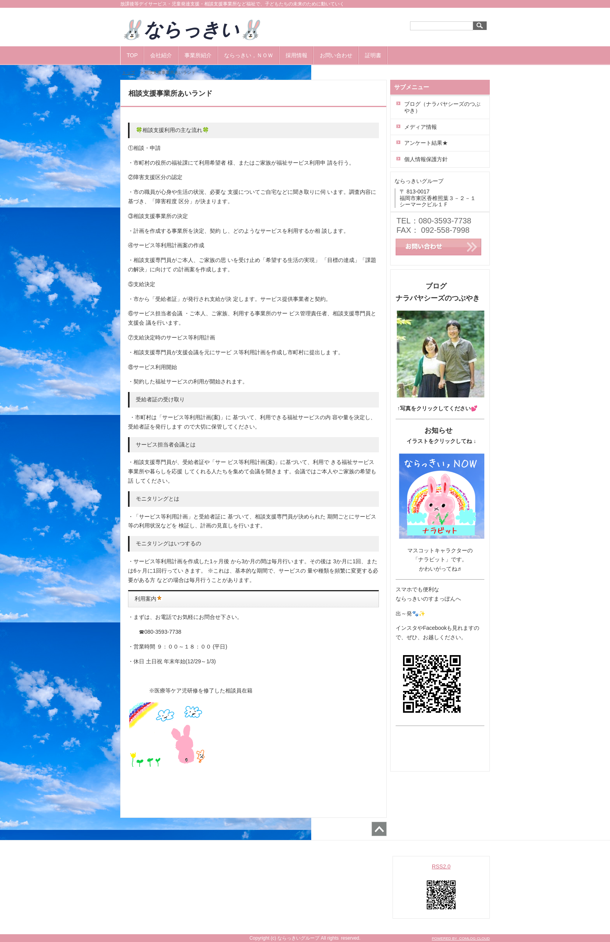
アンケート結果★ (426, 143)
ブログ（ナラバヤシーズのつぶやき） (442, 107)
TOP (132, 55)
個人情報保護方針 (426, 159)
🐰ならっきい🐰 (200, 29)
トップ (128, 72)
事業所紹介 (198, 55)
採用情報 (296, 55)
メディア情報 (420, 127)
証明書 (373, 55)
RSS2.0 (441, 866)
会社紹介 (161, 55)
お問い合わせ (336, 55)
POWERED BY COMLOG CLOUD (461, 938)
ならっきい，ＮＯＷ (248, 55)
